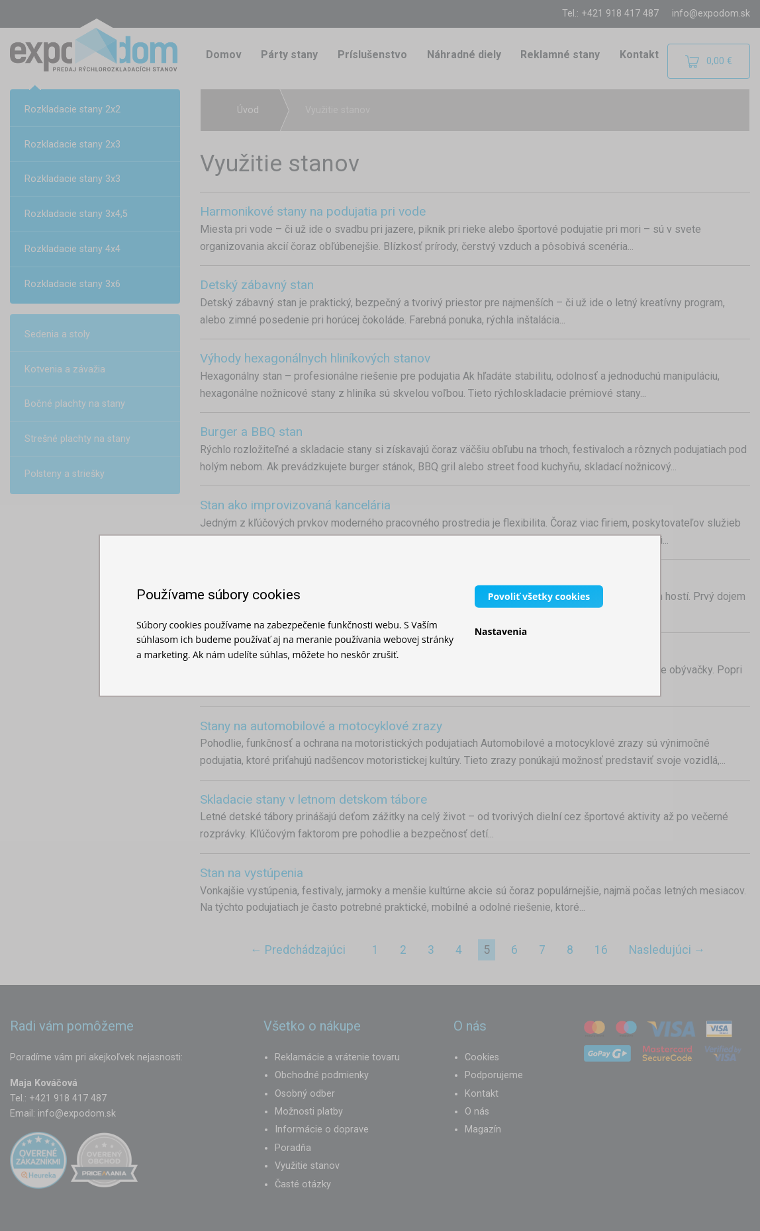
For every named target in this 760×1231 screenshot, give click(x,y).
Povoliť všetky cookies (539, 595)
